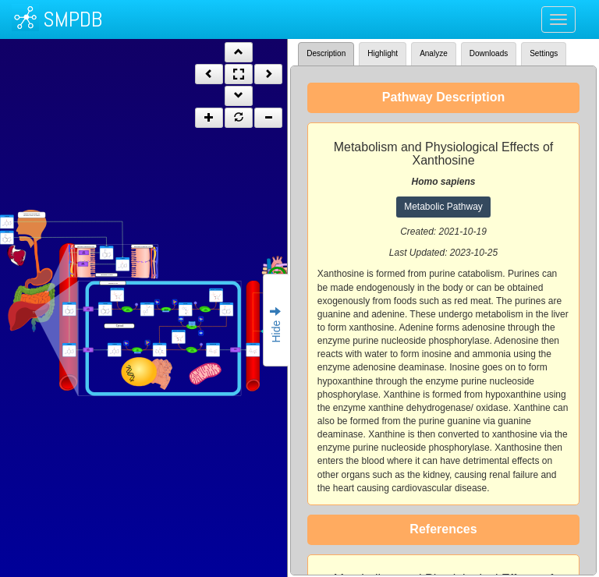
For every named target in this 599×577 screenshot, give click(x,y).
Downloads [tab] (489, 53)
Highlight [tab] (382, 53)
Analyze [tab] (434, 53)
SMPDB (72, 19)
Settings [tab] (544, 53)
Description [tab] (326, 53)
